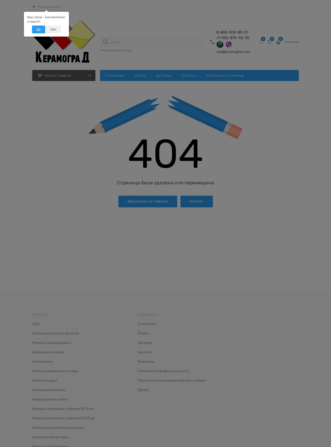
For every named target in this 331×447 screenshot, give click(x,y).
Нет (53, 29)
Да (39, 29)
